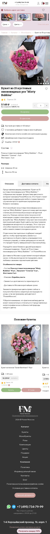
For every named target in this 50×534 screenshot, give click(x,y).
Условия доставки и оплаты (25, 488)
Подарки (25, 453)
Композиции (25, 444)
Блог (25, 480)
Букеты (25, 432)
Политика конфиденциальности (25, 416)
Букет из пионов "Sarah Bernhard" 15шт (16, 367)
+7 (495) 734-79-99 (22, 2)
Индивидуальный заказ (25, 471)
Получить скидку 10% (29, 531)
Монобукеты (25, 436)
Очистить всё (43, 24)
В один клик (25, 118)
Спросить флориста (25, 495)
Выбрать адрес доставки (14, 10)
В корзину (25, 112)
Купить (11, 390)
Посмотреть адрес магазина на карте (25, 527)
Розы (25, 440)
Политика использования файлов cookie (25, 484)
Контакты (25, 475)
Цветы (25, 449)
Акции (25, 457)
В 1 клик (31, 390)
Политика (25, 467)
